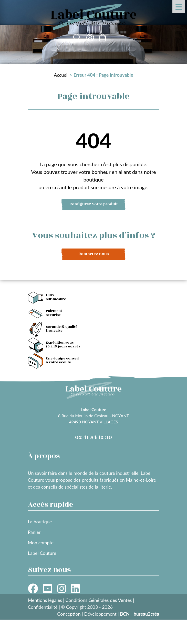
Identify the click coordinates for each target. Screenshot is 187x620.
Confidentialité (43, 607)
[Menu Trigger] (178, 6)
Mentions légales (45, 600)
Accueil (61, 75)
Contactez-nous (93, 254)
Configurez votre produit (93, 204)
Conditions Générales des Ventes (98, 600)
